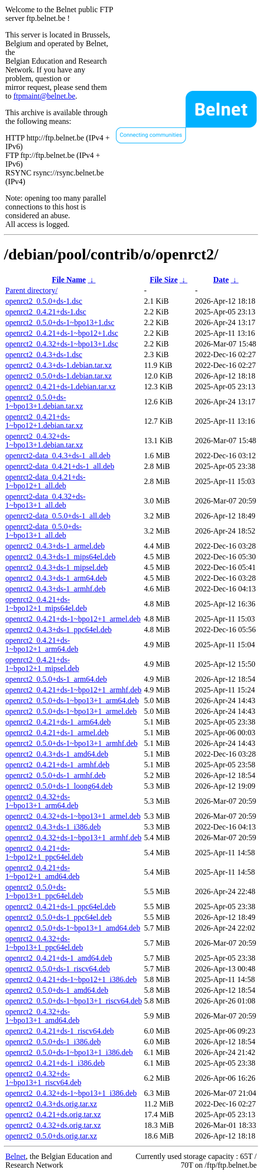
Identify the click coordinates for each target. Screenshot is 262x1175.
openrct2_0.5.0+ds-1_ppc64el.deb (58, 917)
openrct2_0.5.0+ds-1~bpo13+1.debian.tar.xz (44, 401)
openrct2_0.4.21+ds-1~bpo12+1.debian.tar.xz (44, 421)
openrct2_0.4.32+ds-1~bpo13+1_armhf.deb (73, 837)
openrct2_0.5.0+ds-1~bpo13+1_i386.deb (69, 1052)
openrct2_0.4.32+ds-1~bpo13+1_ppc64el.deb (44, 942)
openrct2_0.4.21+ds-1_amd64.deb (58, 958)
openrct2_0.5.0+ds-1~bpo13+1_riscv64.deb (73, 1001)
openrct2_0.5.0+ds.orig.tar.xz (51, 1136)
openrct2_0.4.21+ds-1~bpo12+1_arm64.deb (41, 644)
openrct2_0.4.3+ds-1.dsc (43, 354)
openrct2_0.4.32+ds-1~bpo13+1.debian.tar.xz (44, 440)
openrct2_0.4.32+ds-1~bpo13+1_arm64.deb (41, 801)
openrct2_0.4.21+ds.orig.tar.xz (53, 1114)
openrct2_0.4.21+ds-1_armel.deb (57, 732)
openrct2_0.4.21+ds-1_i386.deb (55, 1063)
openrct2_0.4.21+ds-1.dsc (45, 312)
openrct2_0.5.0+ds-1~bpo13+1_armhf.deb (71, 743)
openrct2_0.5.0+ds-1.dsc (43, 301)
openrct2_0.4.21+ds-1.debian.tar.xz (60, 386)
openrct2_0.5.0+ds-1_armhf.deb (55, 775)
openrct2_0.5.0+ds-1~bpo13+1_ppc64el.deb (44, 891)
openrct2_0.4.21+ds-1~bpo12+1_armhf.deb (73, 690)
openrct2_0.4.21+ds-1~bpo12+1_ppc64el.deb (44, 852)
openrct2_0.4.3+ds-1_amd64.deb (56, 754)
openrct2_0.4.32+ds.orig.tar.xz (53, 1125)
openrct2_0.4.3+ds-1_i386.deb (53, 827)
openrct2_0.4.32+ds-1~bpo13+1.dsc (61, 344)
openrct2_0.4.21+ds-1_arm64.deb (58, 722)
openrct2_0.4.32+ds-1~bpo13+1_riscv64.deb (43, 1078)
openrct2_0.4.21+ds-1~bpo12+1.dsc (61, 333)
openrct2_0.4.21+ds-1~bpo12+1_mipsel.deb (42, 664)
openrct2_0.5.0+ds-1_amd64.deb (56, 990)
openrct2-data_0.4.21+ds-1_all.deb (59, 466)
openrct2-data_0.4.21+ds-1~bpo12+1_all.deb (45, 481)
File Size (163, 280)
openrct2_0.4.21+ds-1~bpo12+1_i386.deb (71, 979)
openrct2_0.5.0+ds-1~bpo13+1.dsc (59, 322)
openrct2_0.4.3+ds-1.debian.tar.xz (58, 365)
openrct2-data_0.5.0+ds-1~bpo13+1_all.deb (43, 530)
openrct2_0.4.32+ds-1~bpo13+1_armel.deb (73, 816)
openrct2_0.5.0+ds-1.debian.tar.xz (58, 376)
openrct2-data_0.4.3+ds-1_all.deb (58, 455)
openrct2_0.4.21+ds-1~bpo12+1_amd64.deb (42, 872)
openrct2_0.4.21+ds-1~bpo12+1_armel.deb (73, 619)
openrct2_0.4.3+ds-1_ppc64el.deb (58, 629)
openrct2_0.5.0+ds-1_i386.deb (53, 1041)
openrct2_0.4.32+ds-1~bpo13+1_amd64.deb (42, 1015)
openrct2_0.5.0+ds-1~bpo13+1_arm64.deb (72, 700)
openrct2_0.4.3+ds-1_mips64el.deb (60, 557)
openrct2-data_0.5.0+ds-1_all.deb (58, 516)
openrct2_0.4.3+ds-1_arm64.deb (56, 578)
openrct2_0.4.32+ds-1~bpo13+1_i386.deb (71, 1093)
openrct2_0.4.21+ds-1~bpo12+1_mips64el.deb (46, 603)
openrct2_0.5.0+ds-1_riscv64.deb (57, 969)
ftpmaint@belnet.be (44, 96)
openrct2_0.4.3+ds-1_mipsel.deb (56, 567)
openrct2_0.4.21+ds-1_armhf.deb (57, 764)
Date (221, 280)
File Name (69, 280)
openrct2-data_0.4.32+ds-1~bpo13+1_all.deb (45, 500)
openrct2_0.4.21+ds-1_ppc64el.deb (60, 906)
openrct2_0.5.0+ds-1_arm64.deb (56, 679)
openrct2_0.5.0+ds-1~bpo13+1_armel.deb (71, 711)
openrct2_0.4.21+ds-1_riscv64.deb (59, 1031)
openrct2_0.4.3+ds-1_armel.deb (55, 546)
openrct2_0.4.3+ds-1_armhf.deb (55, 589)
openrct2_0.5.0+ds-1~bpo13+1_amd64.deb (72, 928)
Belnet (15, 1156)
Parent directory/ (31, 290)
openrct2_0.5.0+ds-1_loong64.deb (58, 786)
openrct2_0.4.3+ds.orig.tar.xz (51, 1104)
